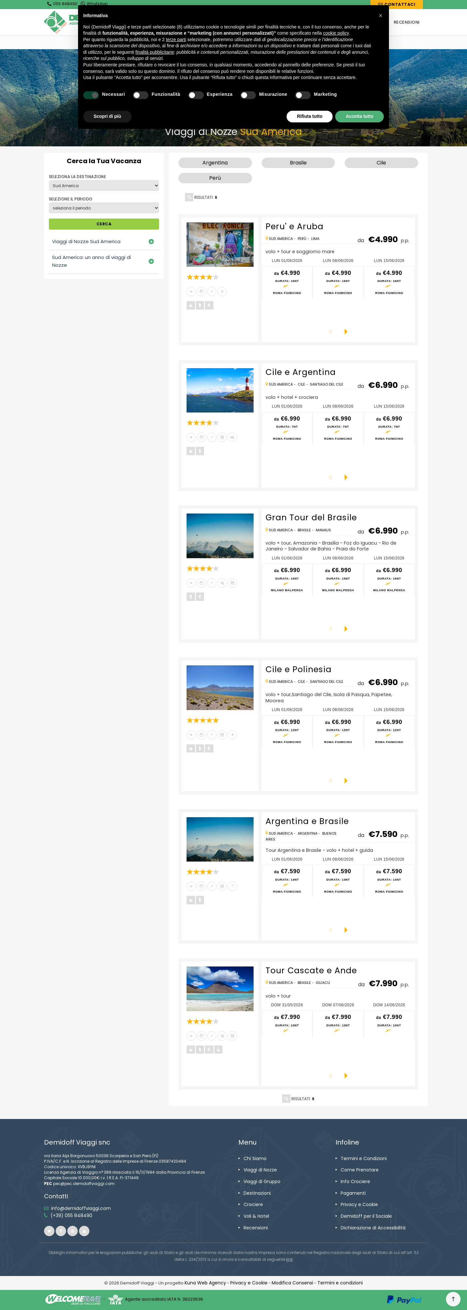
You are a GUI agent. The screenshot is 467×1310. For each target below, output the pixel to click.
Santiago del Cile (326, 384)
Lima (315, 238)
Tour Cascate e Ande (311, 970)
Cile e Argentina (301, 372)
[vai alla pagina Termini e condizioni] (340, 1283)
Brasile (304, 530)
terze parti (176, 39)
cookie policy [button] (336, 33)
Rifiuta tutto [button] (310, 116)
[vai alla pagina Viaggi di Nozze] (260, 1170)
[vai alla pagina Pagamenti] (353, 1193)
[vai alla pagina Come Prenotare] (360, 1170)
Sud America (281, 238)
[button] (380, 15)
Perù (302, 238)
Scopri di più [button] (107, 116)
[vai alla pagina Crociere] (253, 1204)
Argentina (307, 833)
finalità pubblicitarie (154, 52)
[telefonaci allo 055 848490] (71, 1215)
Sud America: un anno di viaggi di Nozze (91, 261)
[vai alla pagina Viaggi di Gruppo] (262, 1181)
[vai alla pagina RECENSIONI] (407, 22)
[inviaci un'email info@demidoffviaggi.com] (81, 1208)
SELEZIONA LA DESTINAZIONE (77, 176)
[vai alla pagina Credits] (205, 1283)
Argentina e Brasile (307, 821)
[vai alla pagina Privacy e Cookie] (359, 1204)
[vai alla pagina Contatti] (396, 4)
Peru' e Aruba (295, 226)
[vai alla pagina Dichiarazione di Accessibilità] (373, 1228)
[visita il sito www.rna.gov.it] (289, 1259)
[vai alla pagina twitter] (49, 1231)
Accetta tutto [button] (359, 116)
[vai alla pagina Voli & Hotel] (256, 1216)
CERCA (104, 224)
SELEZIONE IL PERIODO (71, 199)
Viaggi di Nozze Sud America (86, 241)
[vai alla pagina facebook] (61, 1231)
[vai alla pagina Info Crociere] (355, 1181)
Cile (301, 384)
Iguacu (323, 982)
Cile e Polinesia (299, 669)
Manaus (323, 530)
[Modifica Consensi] (292, 1283)
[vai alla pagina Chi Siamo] (255, 1158)
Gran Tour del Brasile (311, 517)
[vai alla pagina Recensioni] (256, 1228)
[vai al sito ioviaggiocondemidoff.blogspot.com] (84, 1231)
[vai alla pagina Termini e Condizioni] (364, 1158)
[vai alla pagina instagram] (72, 1231)
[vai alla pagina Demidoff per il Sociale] (366, 1216)
